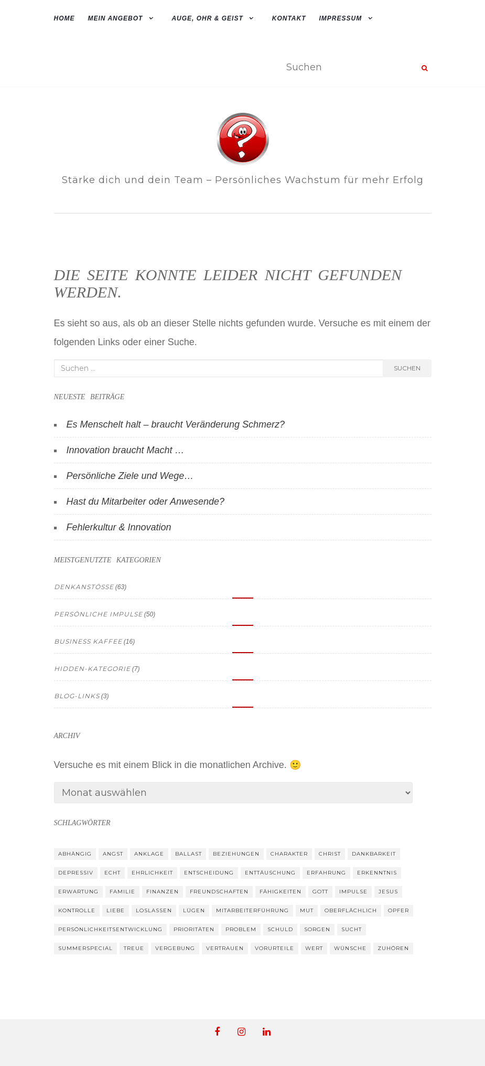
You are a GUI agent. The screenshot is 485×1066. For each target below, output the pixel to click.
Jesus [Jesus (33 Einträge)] (388, 891)
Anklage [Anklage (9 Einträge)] (149, 853)
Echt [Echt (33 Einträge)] (112, 872)
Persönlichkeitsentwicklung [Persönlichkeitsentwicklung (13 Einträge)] (110, 929)
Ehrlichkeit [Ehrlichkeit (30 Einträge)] (152, 872)
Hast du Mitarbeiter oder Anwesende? (146, 501)
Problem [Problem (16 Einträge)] (240, 929)
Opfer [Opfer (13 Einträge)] (398, 910)
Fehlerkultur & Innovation (119, 527)
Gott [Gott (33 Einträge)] (320, 891)
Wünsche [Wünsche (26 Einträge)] (350, 948)
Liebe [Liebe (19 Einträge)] (115, 910)
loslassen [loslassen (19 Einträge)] (154, 910)
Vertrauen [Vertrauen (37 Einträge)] (225, 948)
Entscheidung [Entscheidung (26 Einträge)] (209, 872)
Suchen (407, 368)
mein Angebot (115, 18)
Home (64, 18)
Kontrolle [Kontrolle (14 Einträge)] (76, 910)
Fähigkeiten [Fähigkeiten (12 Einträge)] (280, 891)
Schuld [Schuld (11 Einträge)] (280, 929)
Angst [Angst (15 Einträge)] (113, 853)
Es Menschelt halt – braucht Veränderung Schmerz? (176, 424)
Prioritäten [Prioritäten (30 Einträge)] (194, 929)
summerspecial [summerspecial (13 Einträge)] (85, 948)
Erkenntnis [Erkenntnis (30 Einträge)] (377, 872)
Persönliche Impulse (98, 614)
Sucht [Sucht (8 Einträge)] (351, 929)
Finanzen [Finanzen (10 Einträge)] (162, 891)
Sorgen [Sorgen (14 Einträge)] (317, 929)
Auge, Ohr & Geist (207, 18)
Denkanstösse (84, 587)
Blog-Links (77, 696)
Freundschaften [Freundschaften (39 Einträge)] (219, 891)
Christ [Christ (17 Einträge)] (330, 853)
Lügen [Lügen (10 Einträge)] (194, 910)
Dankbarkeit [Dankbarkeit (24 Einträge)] (374, 853)
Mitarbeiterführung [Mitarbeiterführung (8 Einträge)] (252, 910)
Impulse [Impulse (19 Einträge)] (353, 891)
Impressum (340, 18)
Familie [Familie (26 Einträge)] (122, 891)
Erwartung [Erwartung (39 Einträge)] (78, 891)
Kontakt (289, 18)
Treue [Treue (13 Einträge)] (134, 948)
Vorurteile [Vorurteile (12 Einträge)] (274, 948)
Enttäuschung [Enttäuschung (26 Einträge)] (270, 872)
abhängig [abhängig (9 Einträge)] (75, 853)
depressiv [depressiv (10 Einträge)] (75, 872)
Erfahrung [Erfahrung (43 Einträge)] (326, 872)
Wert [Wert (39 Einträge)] (314, 948)
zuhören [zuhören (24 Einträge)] (393, 948)
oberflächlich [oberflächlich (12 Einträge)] (351, 910)
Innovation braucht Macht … (126, 450)
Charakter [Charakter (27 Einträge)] (289, 853)
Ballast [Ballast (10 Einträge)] (188, 853)
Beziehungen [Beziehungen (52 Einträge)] (236, 853)
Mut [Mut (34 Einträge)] (307, 910)
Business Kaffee (88, 641)
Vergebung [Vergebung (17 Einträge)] (175, 948)
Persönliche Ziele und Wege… (130, 476)
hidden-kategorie (92, 669)
